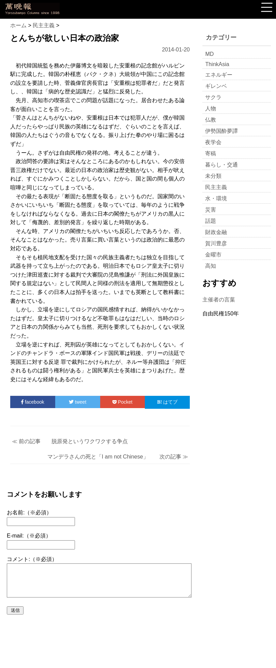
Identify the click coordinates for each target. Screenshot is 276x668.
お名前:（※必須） (29, 512)
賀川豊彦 (216, 243)
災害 (210, 210)
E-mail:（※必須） (29, 536)
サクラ (213, 97)
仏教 (210, 120)
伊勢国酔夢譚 (221, 131)
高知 (210, 266)
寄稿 (210, 153)
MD (209, 54)
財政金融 (216, 232)
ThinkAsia (217, 64)
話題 (210, 221)
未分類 (213, 176)
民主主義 (216, 187)
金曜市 (213, 255)
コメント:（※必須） (32, 559)
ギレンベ (216, 86)
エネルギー (218, 75)
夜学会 (213, 142)
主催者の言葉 (218, 299)
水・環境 (216, 198)
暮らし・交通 (221, 165)
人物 (210, 108)
